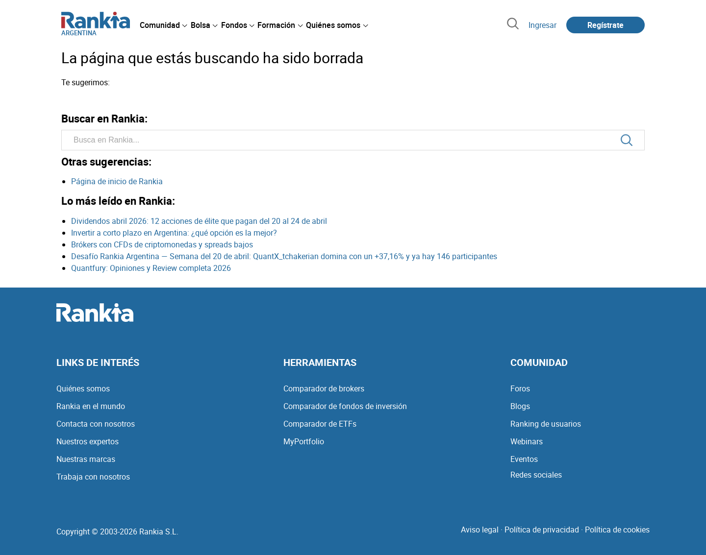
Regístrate (605, 25)
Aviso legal (480, 529)
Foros (520, 388)
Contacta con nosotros (95, 423)
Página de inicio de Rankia (117, 181)
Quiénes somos (83, 388)
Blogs (520, 406)
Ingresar (542, 25)
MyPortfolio (303, 441)
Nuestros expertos (87, 441)
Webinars (526, 441)
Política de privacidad (541, 529)
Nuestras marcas (85, 459)
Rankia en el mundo (90, 406)
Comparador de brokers (323, 388)
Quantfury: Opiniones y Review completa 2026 (151, 268)
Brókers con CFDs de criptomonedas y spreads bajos (162, 244)
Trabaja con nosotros (93, 476)
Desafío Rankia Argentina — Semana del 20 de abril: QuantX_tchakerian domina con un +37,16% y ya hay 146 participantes (284, 256)
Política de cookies (617, 529)
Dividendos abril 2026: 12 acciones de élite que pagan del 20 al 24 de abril (199, 221)
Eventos (524, 459)
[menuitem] (163, 25)
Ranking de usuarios (545, 423)
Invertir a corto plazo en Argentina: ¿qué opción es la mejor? (174, 232)
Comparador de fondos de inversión (345, 406)
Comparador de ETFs (319, 423)
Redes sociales (536, 474)
